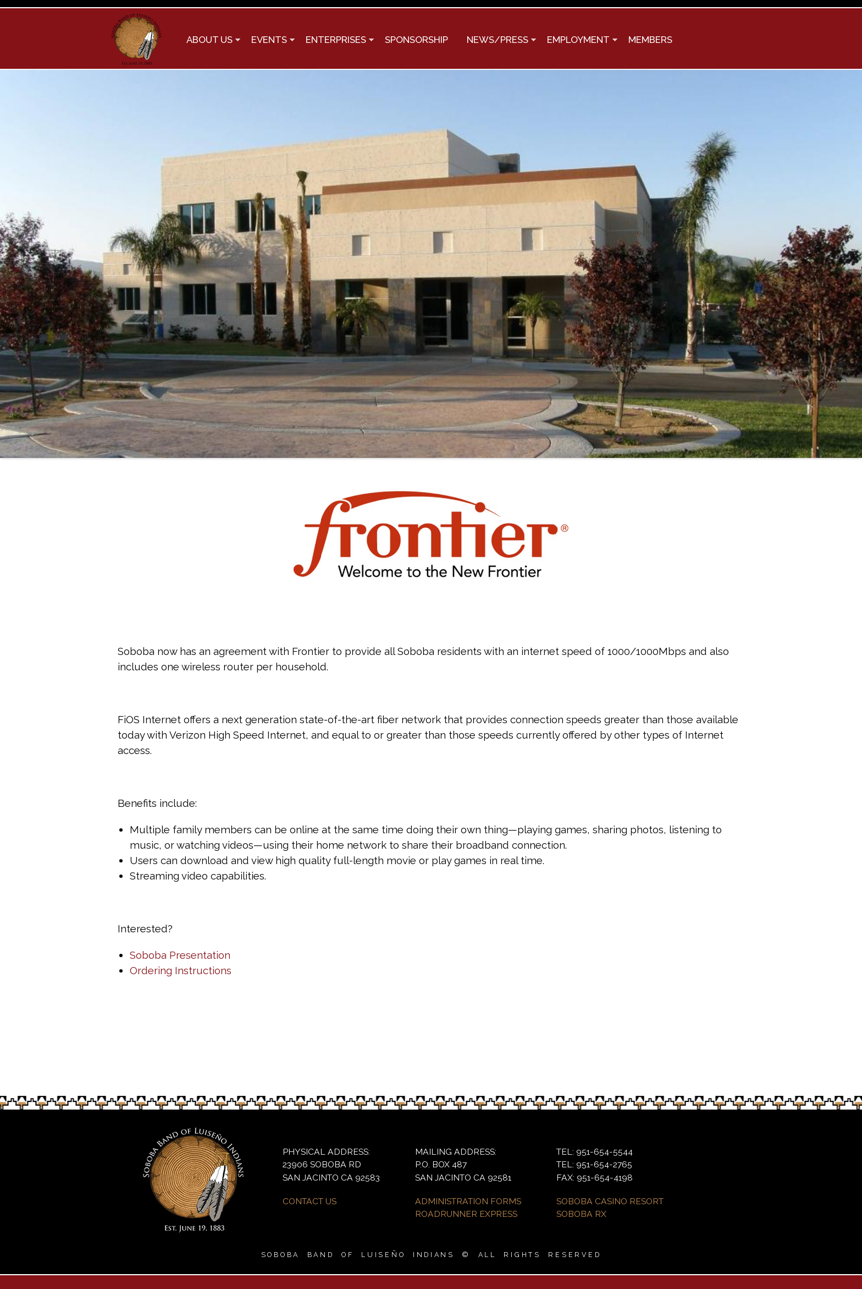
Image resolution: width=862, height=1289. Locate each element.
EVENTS (268, 40)
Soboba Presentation (180, 955)
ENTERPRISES (335, 40)
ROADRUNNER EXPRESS (466, 1214)
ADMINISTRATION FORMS (468, 1201)
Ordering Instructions (180, 970)
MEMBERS (650, 39)
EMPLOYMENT (577, 40)
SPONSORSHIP (416, 39)
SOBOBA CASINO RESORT (610, 1201)
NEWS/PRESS (496, 40)
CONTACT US (309, 1201)
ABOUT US (208, 40)
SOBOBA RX (581, 1214)
